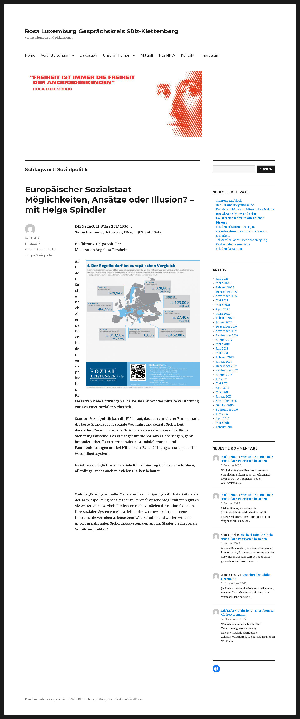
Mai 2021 (222, 300)
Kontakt (188, 55)
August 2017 (224, 375)
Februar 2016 (224, 427)
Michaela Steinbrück (235, 611)
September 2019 (227, 335)
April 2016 (222, 418)
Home (30, 55)
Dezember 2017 (226, 366)
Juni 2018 (222, 348)
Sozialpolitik (44, 255)
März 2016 (223, 423)
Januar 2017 (223, 396)
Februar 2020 (225, 318)
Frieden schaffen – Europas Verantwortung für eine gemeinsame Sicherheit (241, 231)
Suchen (266, 169)
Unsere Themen (116, 55)
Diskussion (88, 55)
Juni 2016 (222, 414)
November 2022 (227, 296)
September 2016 (227, 409)
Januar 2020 (224, 322)
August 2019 (224, 340)
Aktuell (147, 55)
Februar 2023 (225, 287)
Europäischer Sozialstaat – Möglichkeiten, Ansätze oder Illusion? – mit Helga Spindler (109, 199)
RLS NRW (167, 55)
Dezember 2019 (226, 327)
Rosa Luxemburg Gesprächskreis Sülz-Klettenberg (101, 31)
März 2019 (223, 344)
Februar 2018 (225, 357)
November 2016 (226, 401)
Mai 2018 (222, 353)
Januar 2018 (224, 361)
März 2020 (223, 313)
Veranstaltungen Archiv (40, 249)
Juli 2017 (221, 379)
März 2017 (222, 392)
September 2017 (227, 370)
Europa (30, 255)
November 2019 (226, 331)
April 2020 (223, 309)
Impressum (209, 55)
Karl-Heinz (32, 237)
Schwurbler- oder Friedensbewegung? (242, 240)
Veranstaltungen (55, 55)
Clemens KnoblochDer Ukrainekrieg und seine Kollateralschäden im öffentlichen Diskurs (245, 205)
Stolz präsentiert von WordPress (120, 699)
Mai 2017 (222, 383)
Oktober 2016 (225, 405)
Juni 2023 (222, 278)
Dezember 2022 (227, 292)
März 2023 (223, 283)
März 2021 (223, 305)
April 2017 (222, 388)
